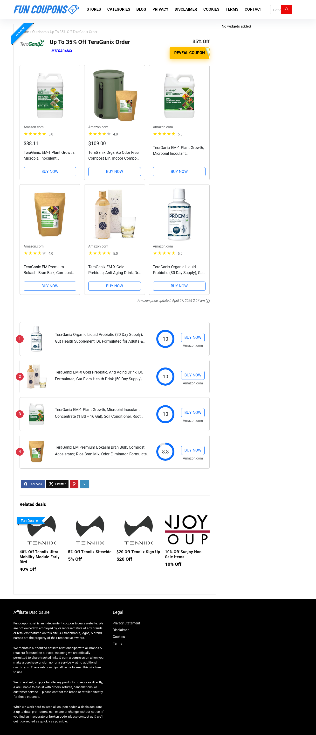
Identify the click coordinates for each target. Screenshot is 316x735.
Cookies (211, 9)
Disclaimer (186, 9)
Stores (94, 9)
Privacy (160, 9)
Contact (253, 9)
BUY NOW (50, 171)
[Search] (286, 9)
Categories (118, 9)
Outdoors (39, 32)
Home (24, 32)
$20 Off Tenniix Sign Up (138, 551)
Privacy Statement (126, 623)
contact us (85, 716)
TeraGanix (63, 51)
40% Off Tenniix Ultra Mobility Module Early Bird (40, 556)
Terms (232, 9)
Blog (141, 9)
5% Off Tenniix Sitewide (89, 551)
